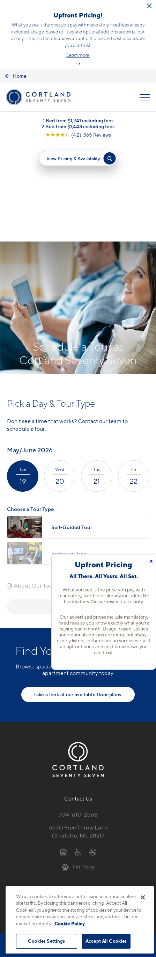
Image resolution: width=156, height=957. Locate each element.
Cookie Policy (69, 923)
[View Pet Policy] (78, 769)
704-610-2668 (78, 717)
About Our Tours (32, 487)
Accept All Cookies (106, 941)
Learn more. (78, 55)
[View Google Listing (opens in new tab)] (78, 135)
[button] (76, 63)
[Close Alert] (149, 6)
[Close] (142, 897)
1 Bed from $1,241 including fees (78, 120)
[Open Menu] (145, 97)
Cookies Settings (46, 941)
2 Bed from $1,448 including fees (78, 126)
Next (77, 509)
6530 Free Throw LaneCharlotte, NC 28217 (78, 734)
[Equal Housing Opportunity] (63, 754)
